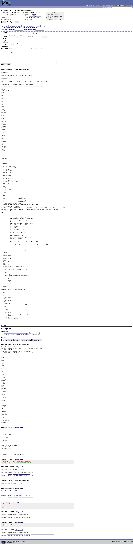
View (3, 22)
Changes (16, 340)
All (3, 340)
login (132, 5)
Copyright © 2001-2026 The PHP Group (16, 543)
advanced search (109, 5)
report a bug (102, 5)
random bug (127, 5)
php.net (86, 5)
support (90, 5)
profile (33, 14)
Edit (17, 22)
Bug (2, 10)
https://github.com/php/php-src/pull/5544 (19, 495)
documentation (96, 5)
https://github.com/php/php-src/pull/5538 (19, 474)
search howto (116, 5)
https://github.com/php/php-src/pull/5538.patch (20, 476)
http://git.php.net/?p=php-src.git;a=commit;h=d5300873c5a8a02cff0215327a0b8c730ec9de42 (30, 517)
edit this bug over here (30, 27)
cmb (30, 14)
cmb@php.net (19, 427)
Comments (9, 340)
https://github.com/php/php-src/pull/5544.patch (20, 497)
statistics (122, 5)
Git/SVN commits (26, 340)
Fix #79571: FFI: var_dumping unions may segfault (17, 333)
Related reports (37, 340)
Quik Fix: (6, 33)
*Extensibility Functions (35, 16)
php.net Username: (8, 29)
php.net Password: (29, 29)
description (36, 33)
